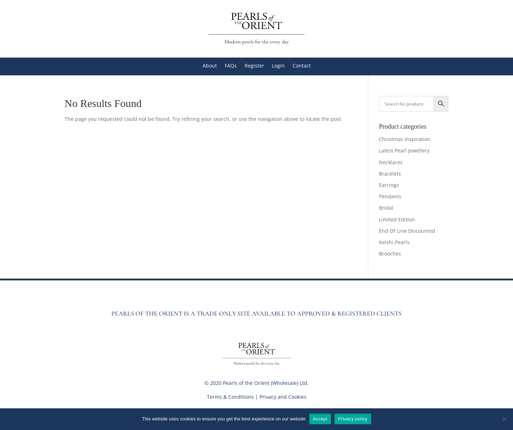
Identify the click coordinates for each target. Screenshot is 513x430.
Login (278, 66)
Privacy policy (353, 418)
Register (254, 66)
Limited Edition (397, 219)
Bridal (386, 207)
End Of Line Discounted (407, 230)
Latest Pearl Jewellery (404, 150)
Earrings (389, 185)
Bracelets (390, 173)
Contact (302, 66)
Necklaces (391, 162)
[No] (504, 419)
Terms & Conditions (230, 396)
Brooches (390, 253)
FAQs (231, 66)
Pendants (390, 196)
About (210, 66)
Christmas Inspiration (405, 139)
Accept (320, 418)
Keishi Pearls (394, 242)
